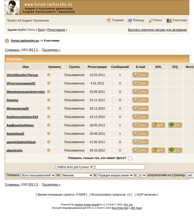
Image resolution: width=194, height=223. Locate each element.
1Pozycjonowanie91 (20, 83)
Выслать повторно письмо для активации (157, 29)
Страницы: (12, 49)
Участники (180, 20)
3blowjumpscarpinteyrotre (25, 91)
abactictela (14, 150)
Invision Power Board (86, 204)
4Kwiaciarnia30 (17, 108)
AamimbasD (15, 133)
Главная (117, 20)
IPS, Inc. (128, 204)
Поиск (158, 20)
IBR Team (136, 208)
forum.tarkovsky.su (25, 40)
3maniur (12, 100)
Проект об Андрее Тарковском (28, 20)
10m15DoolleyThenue (22, 75)
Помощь (138, 20)
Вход (41, 29)
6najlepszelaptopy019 (22, 116)
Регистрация (56, 29)
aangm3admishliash (21, 142)
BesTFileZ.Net (120, 208)
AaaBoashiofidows (20, 125)
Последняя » (51, 49)
